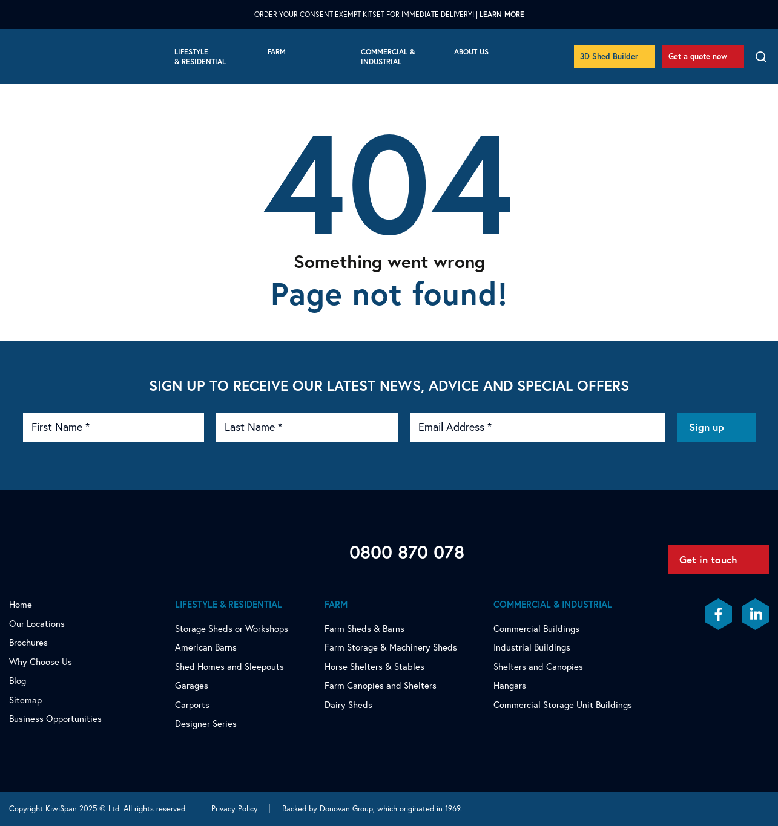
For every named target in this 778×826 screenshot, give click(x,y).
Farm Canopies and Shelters (381, 685)
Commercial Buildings (536, 628)
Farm (277, 51)
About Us (471, 51)
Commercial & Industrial (388, 56)
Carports (192, 704)
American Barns (206, 647)
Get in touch (708, 559)
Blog (17, 680)
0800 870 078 (406, 552)
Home (20, 604)
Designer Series (206, 723)
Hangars (509, 685)
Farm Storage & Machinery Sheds (391, 647)
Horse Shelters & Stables (374, 666)
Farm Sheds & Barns (364, 628)
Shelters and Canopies (538, 666)
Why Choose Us (40, 661)
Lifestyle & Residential (200, 56)
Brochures (28, 642)
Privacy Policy (234, 808)
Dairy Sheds (348, 704)
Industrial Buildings (531, 647)
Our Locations (37, 623)
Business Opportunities (55, 718)
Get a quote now (697, 56)
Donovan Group (346, 808)
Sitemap (25, 700)
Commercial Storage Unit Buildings (562, 704)
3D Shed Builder (609, 56)
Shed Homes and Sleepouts (229, 666)
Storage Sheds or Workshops (231, 628)
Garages (191, 685)
